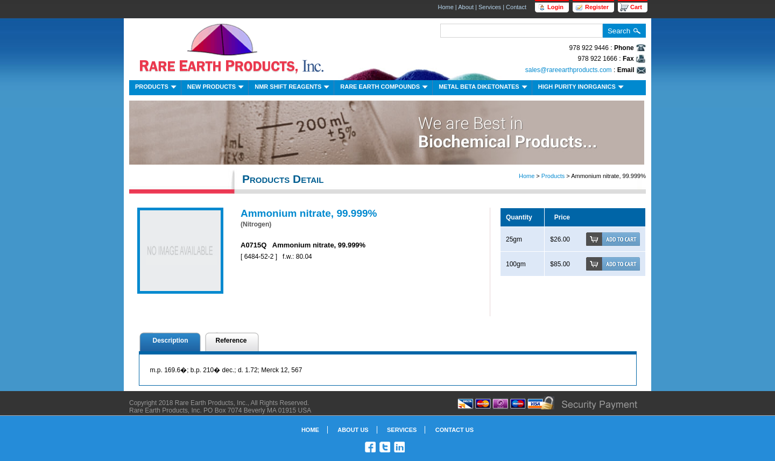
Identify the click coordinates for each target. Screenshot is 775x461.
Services (489, 7)
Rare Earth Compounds (385, 88)
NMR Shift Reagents (293, 88)
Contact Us (454, 430)
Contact (516, 7)
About (466, 7)
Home (445, 7)
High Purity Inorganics (582, 88)
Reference (231, 340)
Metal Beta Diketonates (484, 88)
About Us (352, 430)
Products (157, 88)
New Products (216, 88)
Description (170, 340)
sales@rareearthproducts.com (568, 70)
